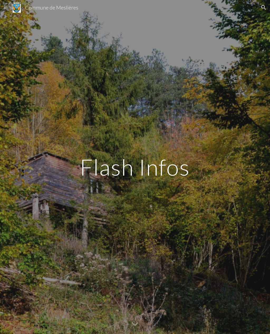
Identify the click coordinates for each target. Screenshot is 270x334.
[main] (134, 167)
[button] (6, 7)
